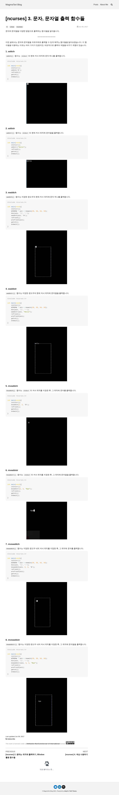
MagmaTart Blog (14, 4)
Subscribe (11, 739)
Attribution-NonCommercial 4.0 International (43, 744)
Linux (12, 27)
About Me (104, 5)
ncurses (20, 27)
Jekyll (66, 791)
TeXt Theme (73, 791)
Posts (96, 5)
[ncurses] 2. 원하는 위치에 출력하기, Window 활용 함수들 (25, 755)
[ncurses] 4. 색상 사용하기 (76, 754)
